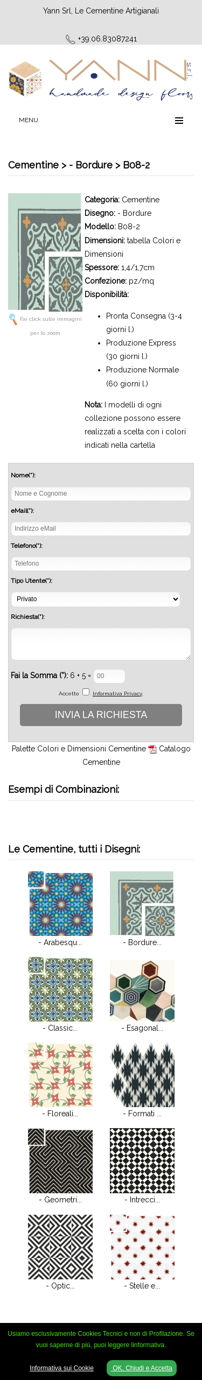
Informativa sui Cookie (62, 1368)
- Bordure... (142, 942)
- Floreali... (60, 1113)
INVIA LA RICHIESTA (101, 714)
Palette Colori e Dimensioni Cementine (79, 748)
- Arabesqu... (60, 942)
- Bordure (134, 213)
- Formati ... (142, 1113)
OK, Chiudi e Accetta (141, 1368)
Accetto (69, 693)
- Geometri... (60, 1199)
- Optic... (60, 1286)
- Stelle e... (142, 1286)
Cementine (140, 199)
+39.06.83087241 (107, 38)
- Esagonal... (142, 1028)
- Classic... (60, 1028)
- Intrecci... (142, 1199)
